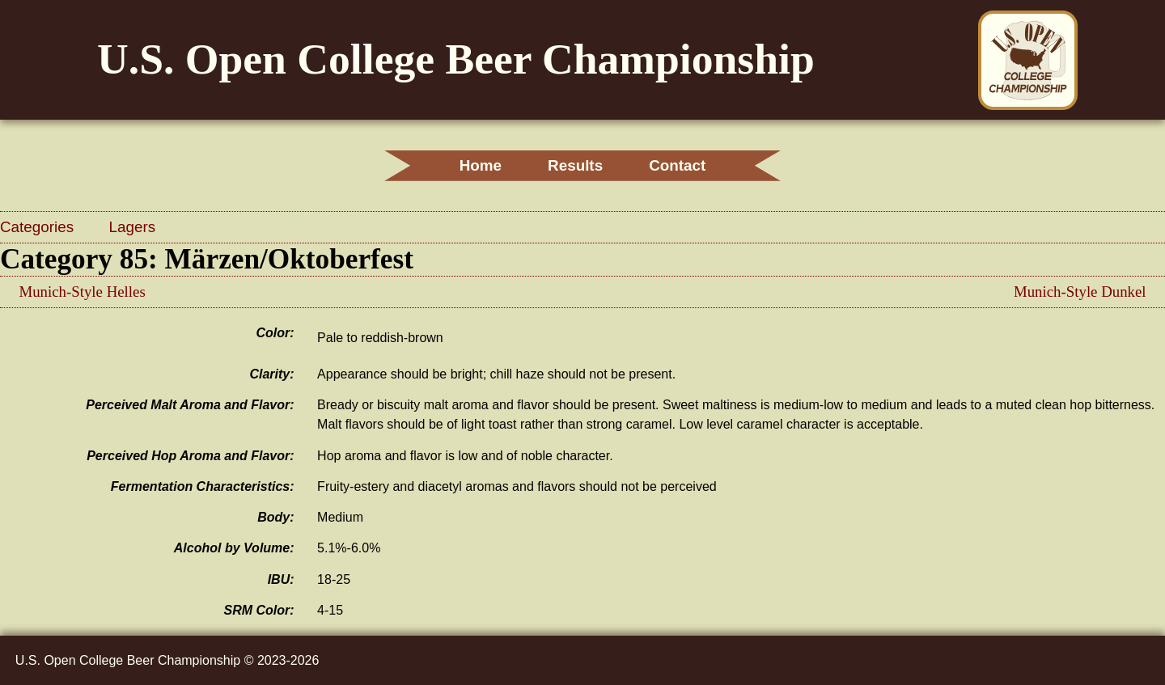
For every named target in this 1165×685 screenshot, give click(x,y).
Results (575, 165)
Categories (39, 226)
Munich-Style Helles (82, 291)
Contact (677, 165)
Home (481, 165)
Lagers (132, 226)
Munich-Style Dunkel (1080, 291)
